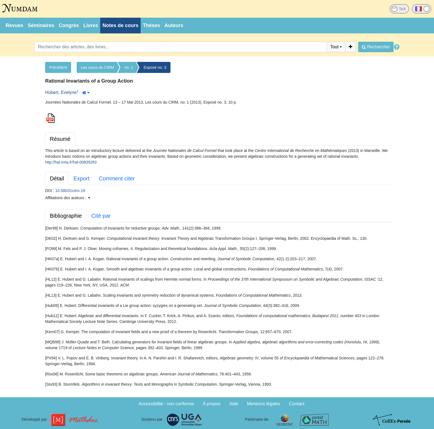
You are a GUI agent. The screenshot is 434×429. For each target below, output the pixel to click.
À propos (212, 403)
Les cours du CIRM (97, 67)
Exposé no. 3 (155, 67)
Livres (90, 25)
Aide (233, 403)
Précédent (58, 67)
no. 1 (129, 67)
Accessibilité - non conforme (166, 403)
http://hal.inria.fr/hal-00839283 (71, 162)
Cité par (101, 216)
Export (81, 178)
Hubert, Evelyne (61, 92)
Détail (57, 178)
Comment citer (117, 178)
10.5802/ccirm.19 (70, 190)
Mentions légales (263, 403)
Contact (296, 403)
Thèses (151, 25)
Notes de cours (120, 25)
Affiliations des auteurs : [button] (67, 198)
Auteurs (173, 25)
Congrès (69, 25)
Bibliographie (66, 216)
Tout (334, 46)
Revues (14, 25)
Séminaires (41, 25)
